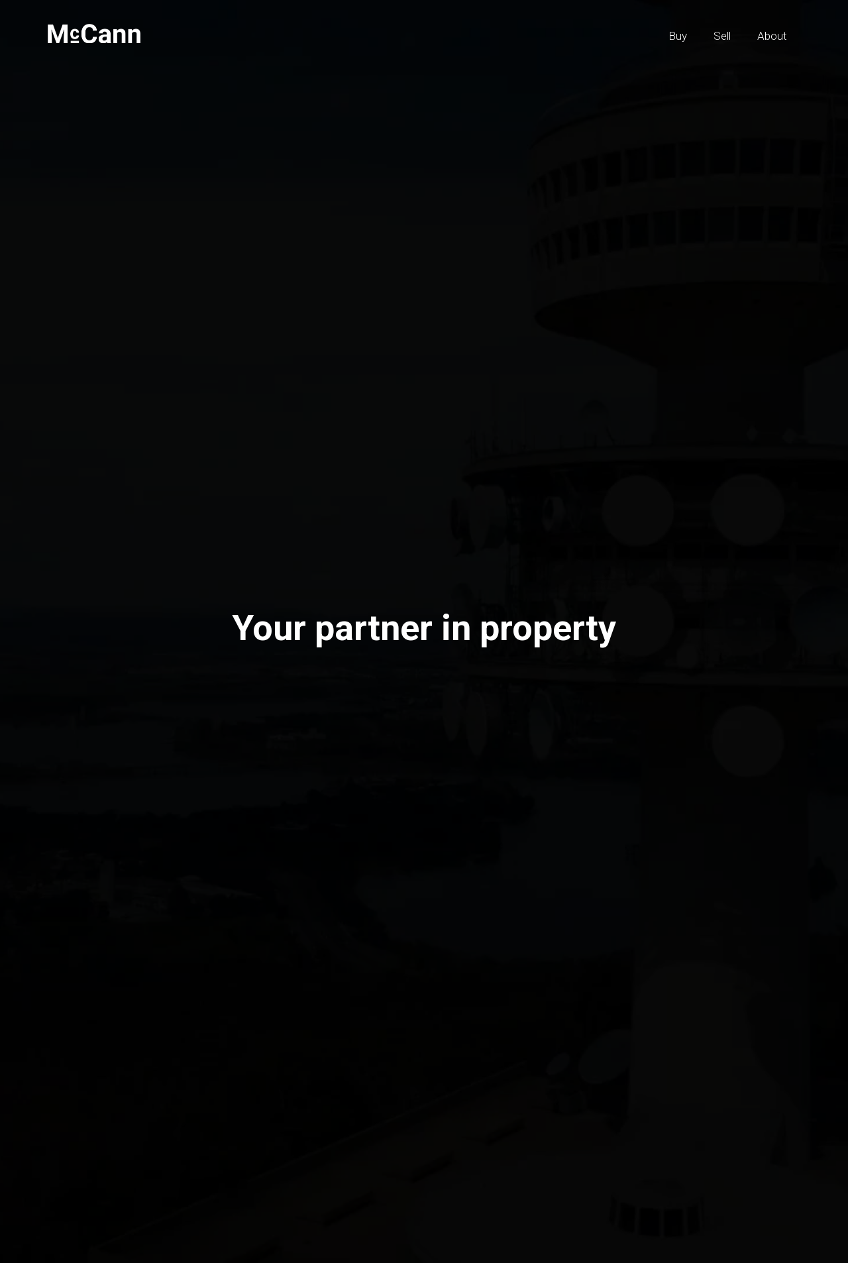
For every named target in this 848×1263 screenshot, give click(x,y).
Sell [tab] (226, 680)
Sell (722, 35)
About (772, 35)
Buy (677, 35)
